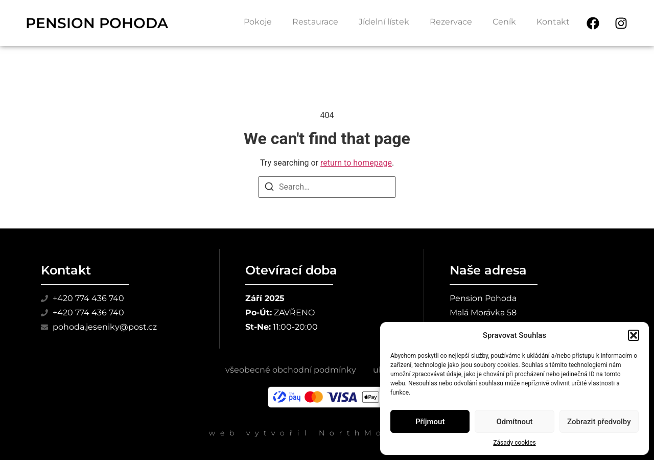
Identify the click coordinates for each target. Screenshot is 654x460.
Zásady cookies (514, 442)
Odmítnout (515, 421)
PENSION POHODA (97, 23)
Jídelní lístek (384, 22)
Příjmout (430, 421)
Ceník (504, 22)
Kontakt (553, 22)
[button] (633, 335)
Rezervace (451, 22)
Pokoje (258, 22)
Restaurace (315, 22)
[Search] (269, 188)
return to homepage (356, 163)
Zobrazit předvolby (599, 421)
